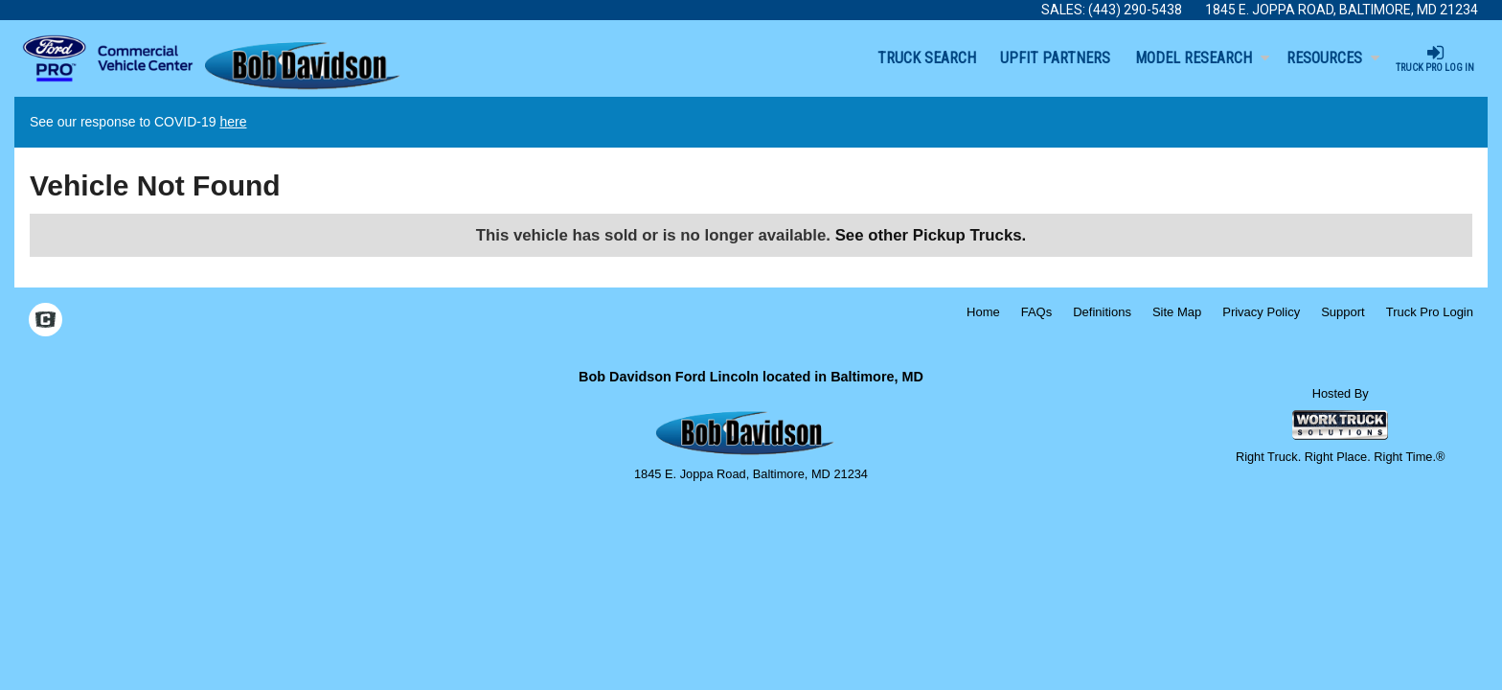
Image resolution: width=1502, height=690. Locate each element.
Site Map (1176, 312)
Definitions (1102, 312)
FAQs (1037, 312)
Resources (1332, 58)
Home (983, 312)
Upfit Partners (1055, 58)
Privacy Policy (1261, 312)
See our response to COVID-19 (138, 121)
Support (1343, 312)
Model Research (1202, 58)
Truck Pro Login (1429, 312)
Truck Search (926, 58)
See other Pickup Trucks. (931, 235)
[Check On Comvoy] (45, 322)
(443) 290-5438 (1135, 9)
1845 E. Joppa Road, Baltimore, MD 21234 (1341, 9)
